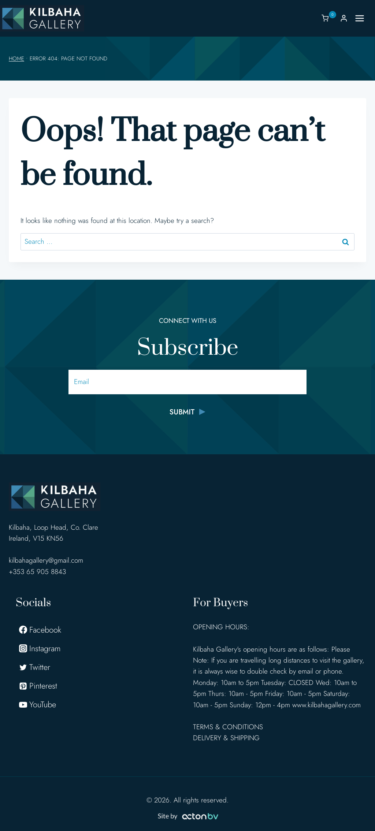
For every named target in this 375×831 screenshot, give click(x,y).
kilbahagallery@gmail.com (46, 560)
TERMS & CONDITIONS (228, 727)
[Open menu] (363, 18)
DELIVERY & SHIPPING (226, 738)
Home (16, 59)
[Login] (344, 18)
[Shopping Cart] (329, 18)
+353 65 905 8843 (37, 572)
